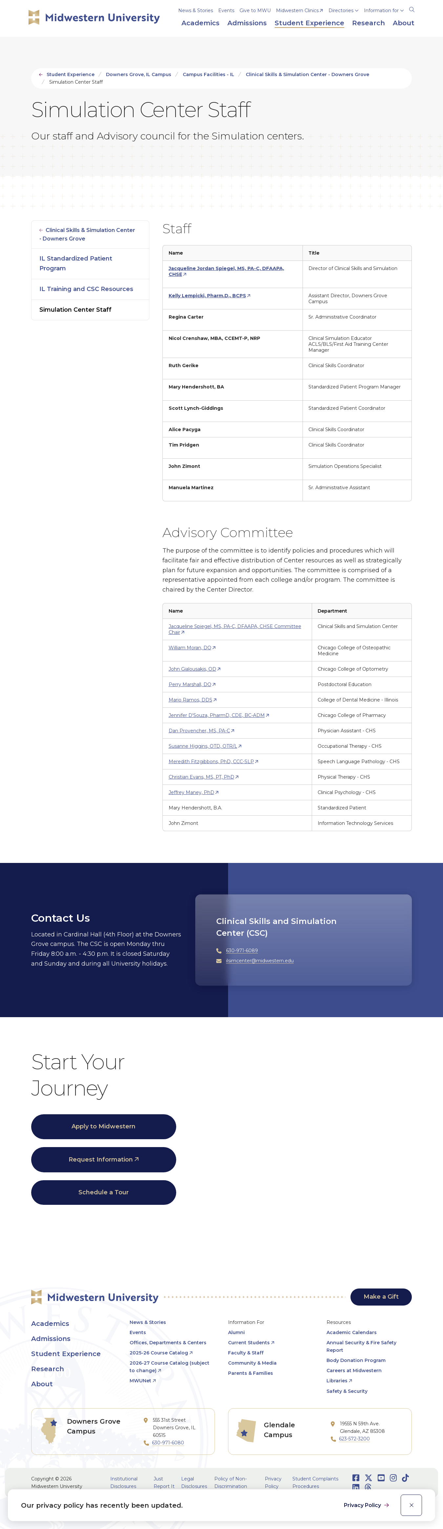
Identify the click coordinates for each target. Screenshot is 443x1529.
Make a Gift (381, 1296)
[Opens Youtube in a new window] (381, 1478)
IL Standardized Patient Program (75, 263)
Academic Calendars (352, 1332)
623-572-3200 (354, 1439)
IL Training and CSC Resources (86, 289)
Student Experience (71, 74)
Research (47, 1369)
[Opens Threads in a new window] (368, 1487)
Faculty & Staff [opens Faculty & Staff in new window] (246, 1353)
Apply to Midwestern (104, 1126)
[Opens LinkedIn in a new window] (355, 1487)
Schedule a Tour (103, 1192)
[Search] (411, 8)
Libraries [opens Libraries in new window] (337, 1381)
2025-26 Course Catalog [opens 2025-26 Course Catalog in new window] (159, 1353)
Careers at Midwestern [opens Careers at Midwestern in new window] (354, 1370)
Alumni (236, 1332)
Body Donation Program (356, 1360)
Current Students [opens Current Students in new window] (249, 1343)
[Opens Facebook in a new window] (355, 1478)
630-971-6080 (168, 1443)
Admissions (51, 1339)
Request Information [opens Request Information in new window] (101, 1159)
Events (226, 10)
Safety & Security (347, 1391)
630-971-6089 (242, 950)
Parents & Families (250, 1373)
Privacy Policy (363, 1505)
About (42, 1384)
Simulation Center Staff (75, 309)
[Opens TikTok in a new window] (405, 1478)
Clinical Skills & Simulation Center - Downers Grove (307, 74)
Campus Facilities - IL (208, 74)
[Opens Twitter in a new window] (368, 1478)
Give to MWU (255, 10)
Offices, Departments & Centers (168, 1343)
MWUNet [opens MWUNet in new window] (140, 1381)
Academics (50, 1324)
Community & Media (252, 1363)
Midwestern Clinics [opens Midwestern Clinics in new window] (297, 10)
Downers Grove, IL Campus (138, 74)
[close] (411, 1505)
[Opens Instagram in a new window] (393, 1478)
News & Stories (195, 10)
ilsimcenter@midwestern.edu (260, 961)
